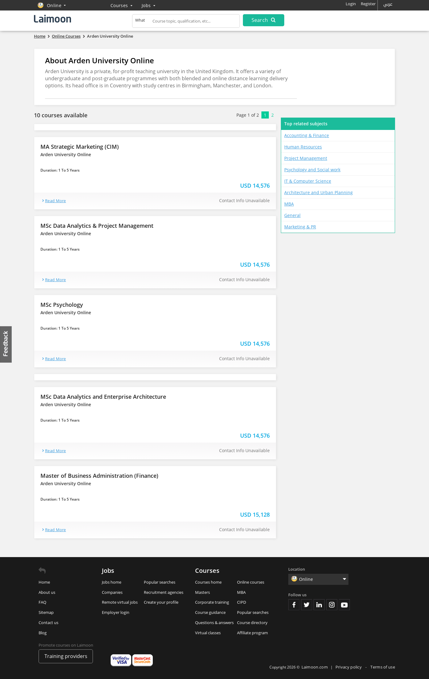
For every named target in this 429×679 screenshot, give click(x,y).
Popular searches (159, 582)
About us (47, 592)
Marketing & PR (300, 227)
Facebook (293, 604)
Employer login (115, 612)
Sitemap (46, 612)
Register (368, 3)
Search (264, 20)
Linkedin (319, 604)
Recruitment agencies (163, 592)
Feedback (6, 344)
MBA (289, 204)
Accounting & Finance (306, 135)
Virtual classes (208, 632)
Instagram (331, 604)
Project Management (305, 158)
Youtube (344, 604)
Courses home (208, 582)
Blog (43, 632)
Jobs (148, 5)
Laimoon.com (315, 667)
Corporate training (212, 602)
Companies (112, 592)
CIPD (241, 602)
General (292, 215)
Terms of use (382, 667)
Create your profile (161, 602)
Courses (121, 5)
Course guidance (210, 612)
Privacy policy (349, 667)
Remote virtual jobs (120, 602)
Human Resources (303, 147)
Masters (202, 592)
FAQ (42, 602)
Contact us (48, 622)
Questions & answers (214, 622)
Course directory (252, 622)
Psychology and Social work (312, 170)
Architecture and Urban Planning (318, 192)
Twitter (306, 604)
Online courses (250, 582)
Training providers (65, 656)
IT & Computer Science (307, 181)
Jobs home (111, 582)
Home (44, 582)
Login (351, 3)
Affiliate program (252, 632)
